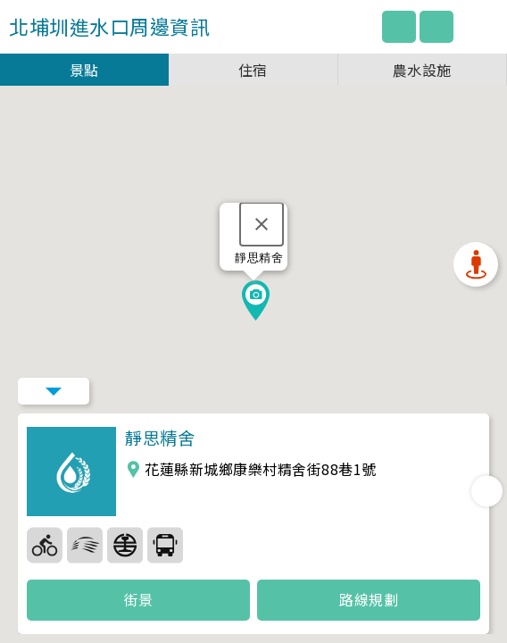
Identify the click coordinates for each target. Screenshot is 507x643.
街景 (139, 599)
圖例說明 (436, 27)
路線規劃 (368, 599)
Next (487, 490)
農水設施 (422, 69)
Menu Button (53, 391)
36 (125, 545)
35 (85, 545)
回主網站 (399, 27)
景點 (84, 69)
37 (165, 545)
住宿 (253, 69)
